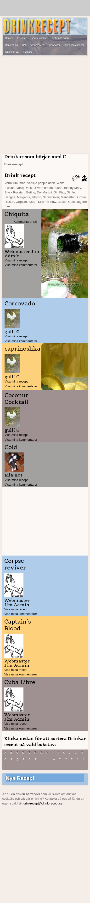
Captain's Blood (17, 625)
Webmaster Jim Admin (22, 254)
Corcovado (20, 303)
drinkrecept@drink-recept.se (42, 803)
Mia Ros (13, 475)
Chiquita (17, 214)
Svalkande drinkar (61, 38)
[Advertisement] (45, 105)
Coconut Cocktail (16, 398)
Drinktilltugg (11, 45)
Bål (24, 45)
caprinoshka (22, 348)
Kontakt (27, 51)
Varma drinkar (39, 38)
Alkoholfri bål (12, 51)
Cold (11, 447)
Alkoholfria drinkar (74, 45)
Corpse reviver (15, 564)
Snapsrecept (37, 45)
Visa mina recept (16, 260)
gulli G (12, 331)
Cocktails (22, 38)
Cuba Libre (19, 682)
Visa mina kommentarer (21, 265)
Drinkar (9, 38)
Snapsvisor (54, 45)
